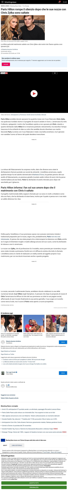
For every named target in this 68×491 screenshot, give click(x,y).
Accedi (65, 2)
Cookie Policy (14, 479)
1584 (34, 459)
